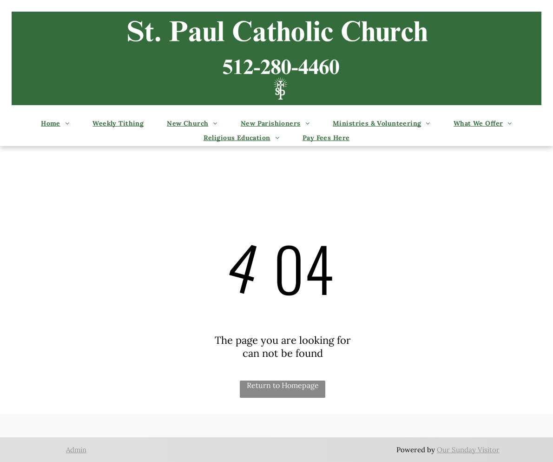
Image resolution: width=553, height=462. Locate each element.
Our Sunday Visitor (468, 449)
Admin (76, 449)
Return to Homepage (283, 385)
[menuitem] (55, 124)
